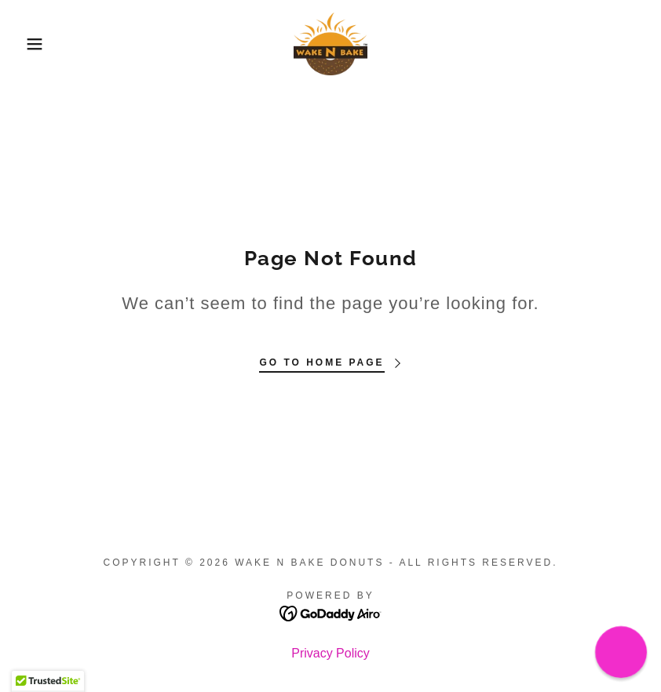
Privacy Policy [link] (330, 653)
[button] (33, 44)
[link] (330, 44)
